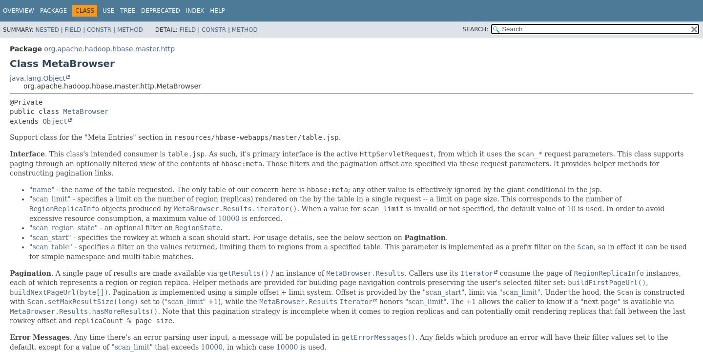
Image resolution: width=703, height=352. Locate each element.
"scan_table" (50, 247)
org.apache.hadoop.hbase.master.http (109, 49)
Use (108, 10)
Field (72, 29)
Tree (127, 10)
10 (571, 209)
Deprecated (160, 10)
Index (195, 10)
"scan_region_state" (63, 228)
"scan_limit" (50, 199)
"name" (42, 190)
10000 (229, 218)
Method (130, 29)
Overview (18, 10)
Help (217, 10)
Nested (47, 29)
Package (53, 10)
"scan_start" (50, 238)
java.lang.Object (37, 78)
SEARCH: (476, 29)
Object (54, 121)
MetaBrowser (86, 111)
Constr (99, 29)
